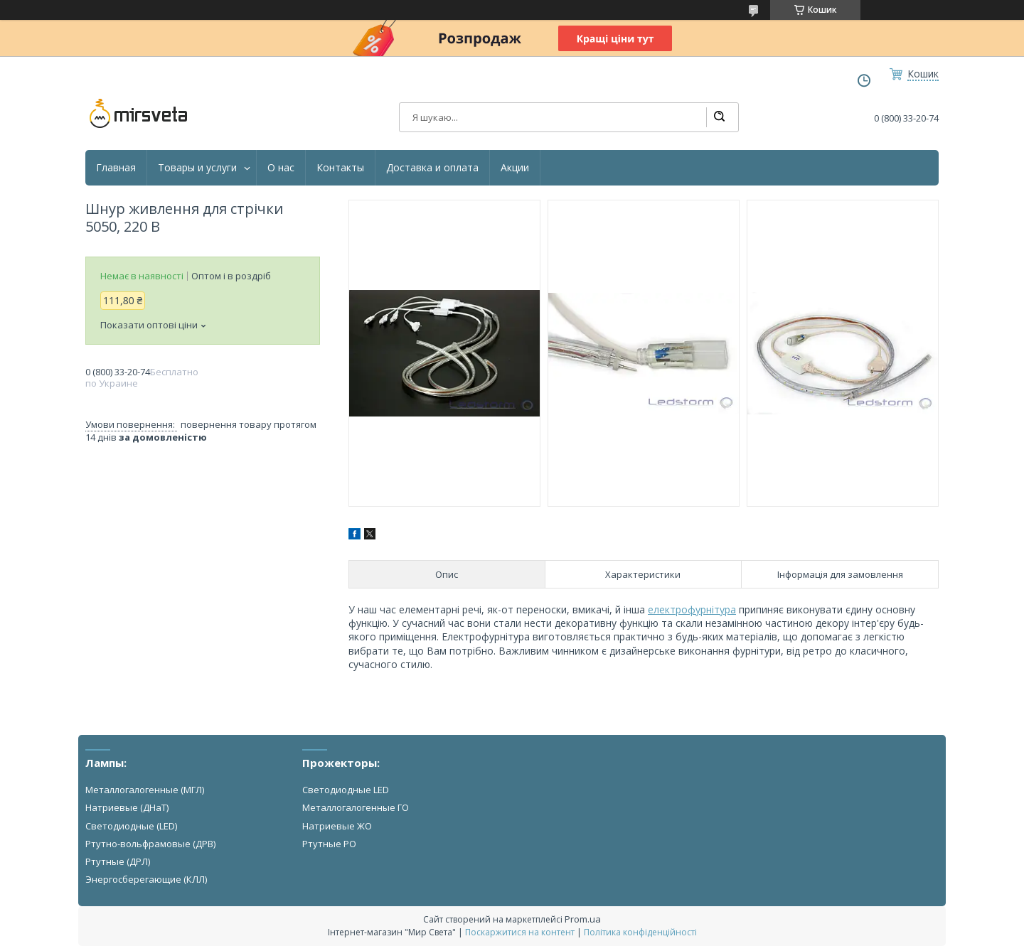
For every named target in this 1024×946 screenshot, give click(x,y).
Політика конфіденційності (640, 932)
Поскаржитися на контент (520, 932)
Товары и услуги (197, 167)
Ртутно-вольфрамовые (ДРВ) (150, 843)
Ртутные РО (329, 843)
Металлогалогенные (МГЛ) (144, 789)
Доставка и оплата (432, 167)
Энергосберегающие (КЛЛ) (146, 879)
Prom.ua (583, 919)
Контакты (340, 167)
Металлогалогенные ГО (355, 807)
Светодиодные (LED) (131, 825)
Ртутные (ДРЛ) (117, 861)
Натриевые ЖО (337, 825)
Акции (515, 167)
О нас (280, 167)
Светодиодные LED (345, 789)
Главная (116, 167)
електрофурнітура (692, 609)
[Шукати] (719, 117)
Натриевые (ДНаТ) (127, 807)
